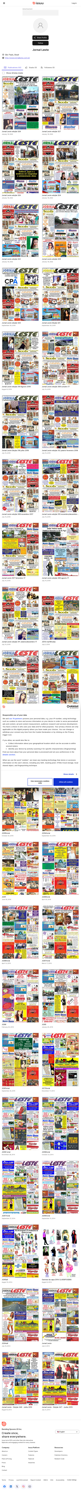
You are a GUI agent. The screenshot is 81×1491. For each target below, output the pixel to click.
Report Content (36, 1480)
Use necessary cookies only (40, 782)
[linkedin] (11, 1486)
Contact (4, 1470)
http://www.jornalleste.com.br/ (17, 58)
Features (31, 1455)
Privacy (11, 1480)
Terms (4, 1480)
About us (5, 1451)
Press (4, 1462)
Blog (3, 1466)
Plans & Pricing (7, 1459)
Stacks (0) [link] (31, 67)
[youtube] (29, 1486)
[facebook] (4, 1486)
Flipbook (31, 1459)
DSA (51, 1480)
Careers (4, 1455)
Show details (68, 774)
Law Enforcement (22, 1480)
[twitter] (17, 1486)
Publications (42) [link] (12, 67)
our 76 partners (15, 719)
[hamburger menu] (4, 3)
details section (9, 755)
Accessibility (60, 1480)
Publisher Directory (61, 1455)
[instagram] (23, 1486)
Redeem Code (59, 1459)
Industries (31, 1462)
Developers (59, 1451)
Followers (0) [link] (47, 67)
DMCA (46, 1480)
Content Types (33, 1451)
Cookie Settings (71, 1480)
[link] (74, 3)
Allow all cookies (66, 782)
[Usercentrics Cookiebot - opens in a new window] (68, 707)
